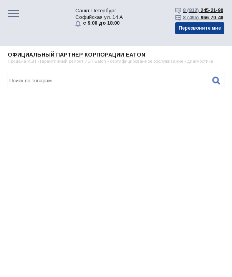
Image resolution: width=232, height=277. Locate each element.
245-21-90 (203, 10)
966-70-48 (203, 17)
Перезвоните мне (200, 28)
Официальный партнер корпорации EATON (76, 54)
